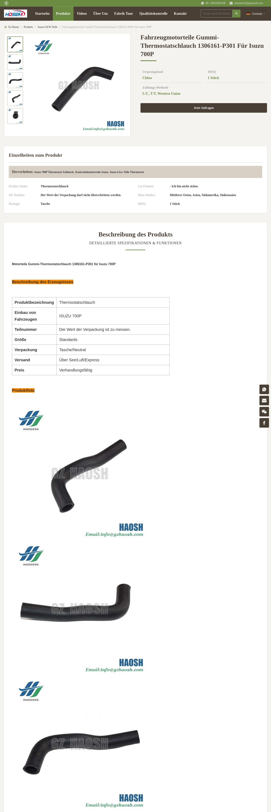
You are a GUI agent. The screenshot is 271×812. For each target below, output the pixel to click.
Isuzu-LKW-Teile (48, 26)
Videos (82, 14)
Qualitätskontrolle (153, 14)
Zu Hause (13, 26)
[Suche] (237, 14)
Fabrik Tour (123, 14)
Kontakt (180, 14)
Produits (28, 26)
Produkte (63, 14)
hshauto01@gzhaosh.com (248, 3)
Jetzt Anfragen (204, 107)
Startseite (42, 14)
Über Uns (100, 14)
